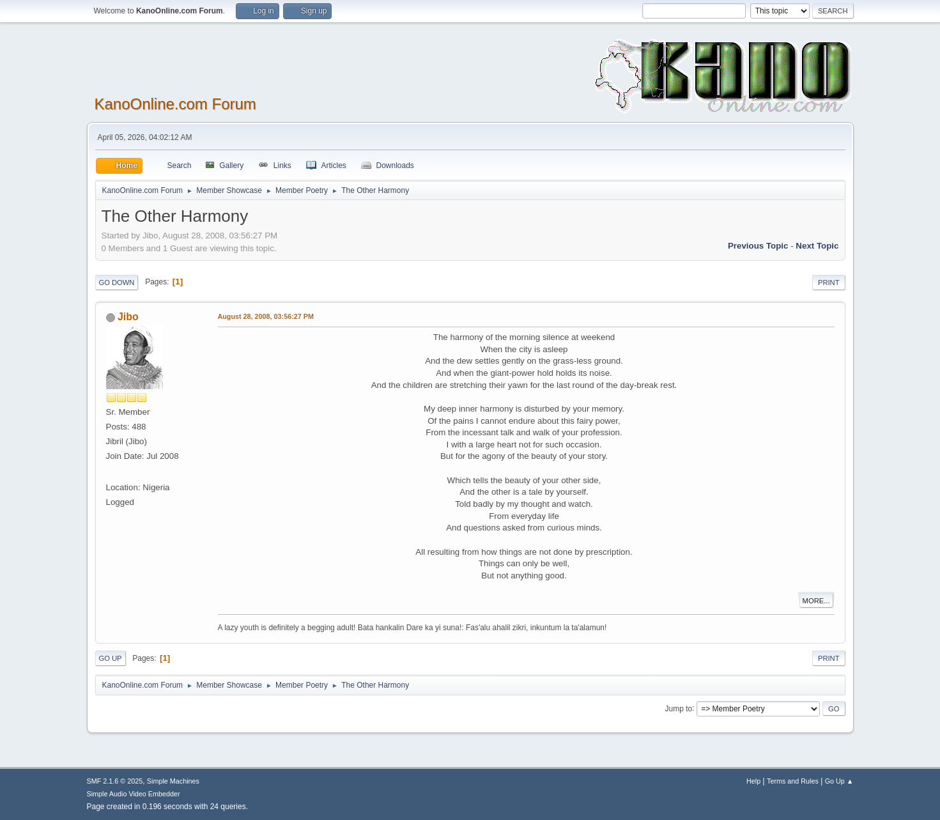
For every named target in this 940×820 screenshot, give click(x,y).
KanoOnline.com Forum (175, 103)
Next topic (817, 246)
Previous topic (758, 246)
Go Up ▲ (839, 781)
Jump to (679, 708)
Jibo (128, 316)
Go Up (110, 658)
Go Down (117, 282)
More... (816, 601)
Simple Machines (173, 781)
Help (753, 781)
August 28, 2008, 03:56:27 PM (266, 316)
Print (829, 282)
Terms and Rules (793, 781)
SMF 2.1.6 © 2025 (115, 781)
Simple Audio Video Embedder (133, 794)
